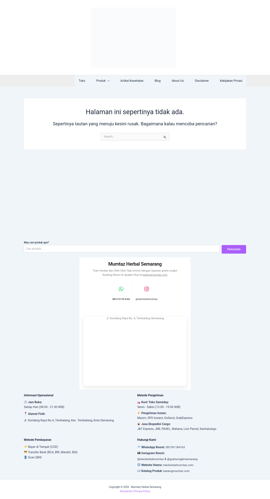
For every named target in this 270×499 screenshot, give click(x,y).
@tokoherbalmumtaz (151, 459)
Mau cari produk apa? (36, 241)
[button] (116, 80)
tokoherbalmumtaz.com (179, 465)
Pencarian (234, 248)
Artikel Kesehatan (138, 80)
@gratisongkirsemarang (184, 459)
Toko (91, 80)
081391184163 (176, 447)
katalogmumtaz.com (155, 274)
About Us (181, 80)
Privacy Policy (142, 491)
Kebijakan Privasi (232, 80)
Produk (110, 80)
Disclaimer (204, 80)
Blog (163, 80)
